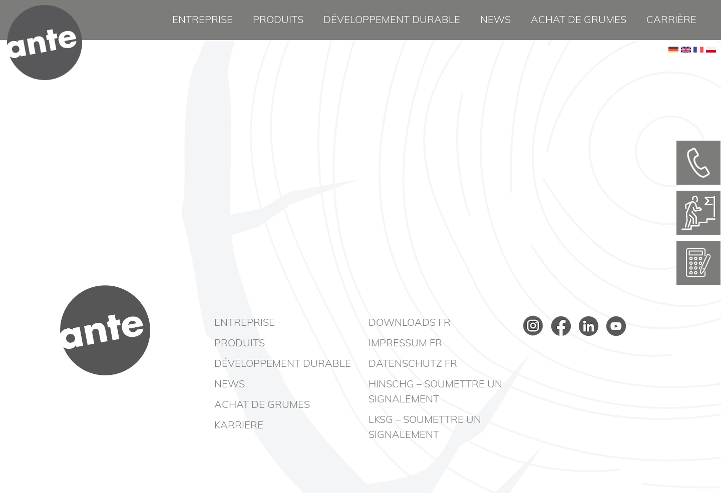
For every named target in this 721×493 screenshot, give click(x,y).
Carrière (671, 20)
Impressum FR (405, 343)
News (495, 20)
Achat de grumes (578, 20)
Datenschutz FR (413, 364)
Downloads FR (410, 323)
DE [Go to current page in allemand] (673, 65)
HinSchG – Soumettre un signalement (435, 391)
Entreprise (202, 20)
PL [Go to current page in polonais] (710, 65)
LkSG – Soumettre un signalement (425, 427)
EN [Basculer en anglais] (685, 65)
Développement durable (391, 20)
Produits (278, 20)
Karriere (238, 425)
